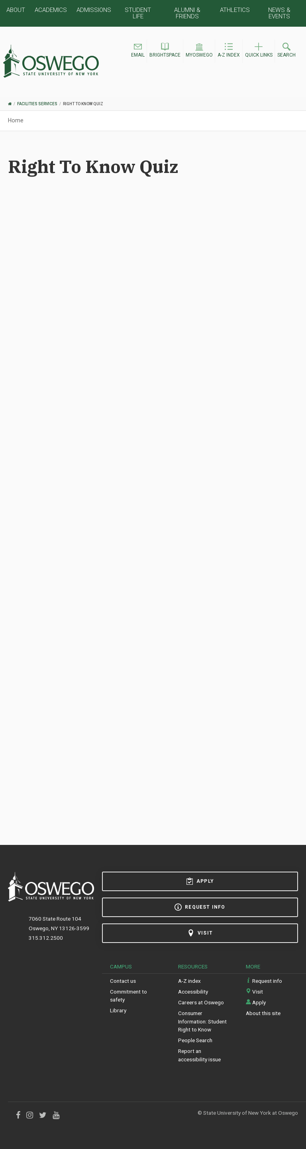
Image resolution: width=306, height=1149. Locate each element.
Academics (51, 10)
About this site (263, 1013)
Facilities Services (37, 104)
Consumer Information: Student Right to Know (202, 1021)
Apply (200, 881)
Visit (200, 933)
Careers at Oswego (201, 1002)
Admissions (93, 10)
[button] (138, 51)
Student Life (138, 13)
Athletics (235, 10)
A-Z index (189, 981)
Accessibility (193, 991)
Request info (200, 907)
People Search (195, 1040)
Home (16, 120)
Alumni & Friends (187, 13)
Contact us (123, 981)
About (15, 10)
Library (118, 1010)
